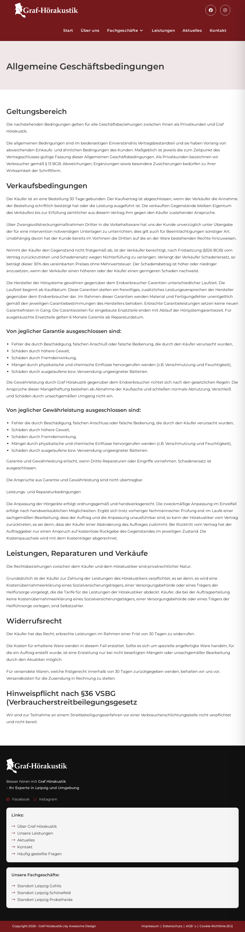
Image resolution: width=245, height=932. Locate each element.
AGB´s (191, 926)
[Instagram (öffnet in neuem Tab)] (225, 10)
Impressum (150, 926)
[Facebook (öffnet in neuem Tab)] (210, 10)
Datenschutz (172, 926)
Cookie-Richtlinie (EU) (216, 926)
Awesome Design (82, 926)
